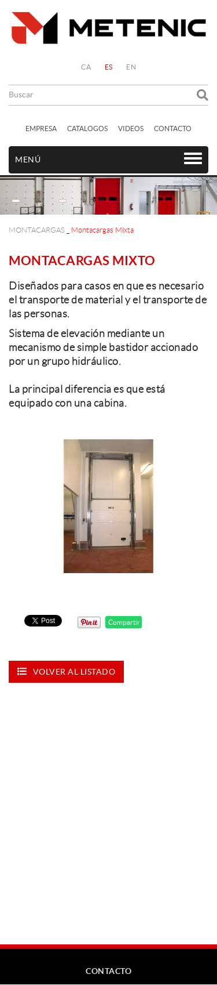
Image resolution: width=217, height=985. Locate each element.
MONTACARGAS (37, 230)
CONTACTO (173, 128)
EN (131, 67)
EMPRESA (41, 128)
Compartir (123, 622)
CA (86, 67)
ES (109, 67)
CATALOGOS (87, 128)
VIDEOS (131, 128)
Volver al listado (66, 671)
